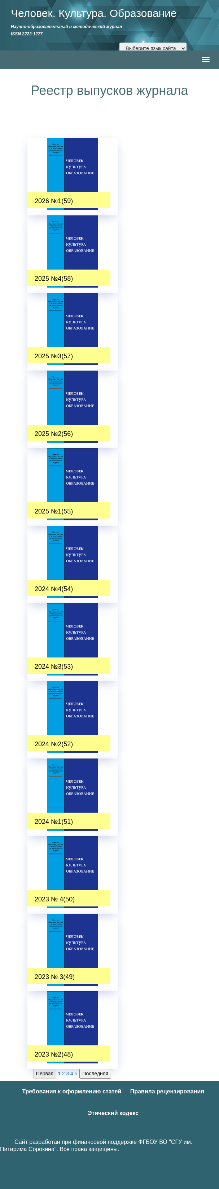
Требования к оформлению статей (71, 1091)
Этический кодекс (113, 1113)
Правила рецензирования (167, 1091)
